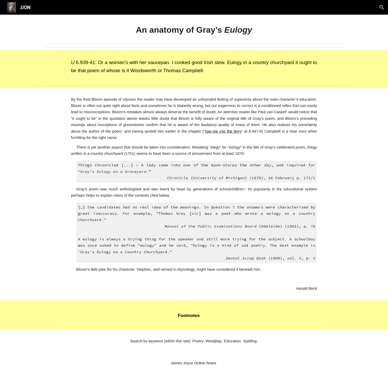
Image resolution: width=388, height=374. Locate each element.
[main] (194, 30)
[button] (381, 7)
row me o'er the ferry (223, 131)
